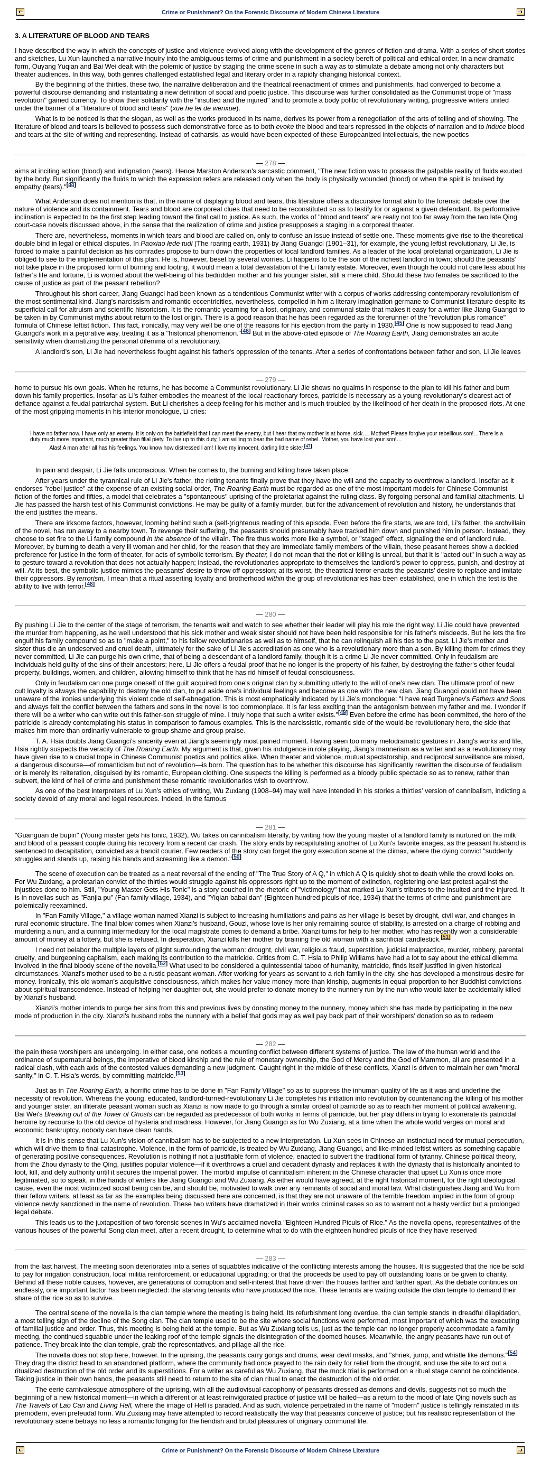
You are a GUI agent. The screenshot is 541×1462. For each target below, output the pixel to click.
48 (89, 583)
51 (446, 937)
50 (236, 857)
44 (71, 184)
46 (246, 331)
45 (399, 323)
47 (308, 446)
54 (513, 1353)
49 (343, 712)
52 (162, 963)
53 (180, 1073)
